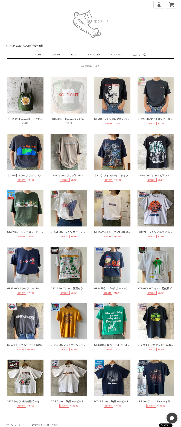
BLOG (74, 54)
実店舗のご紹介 (92, 66)
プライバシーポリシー (16, 425)
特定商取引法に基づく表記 (45, 425)
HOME (38, 54)
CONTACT (116, 54)
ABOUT (56, 54)
